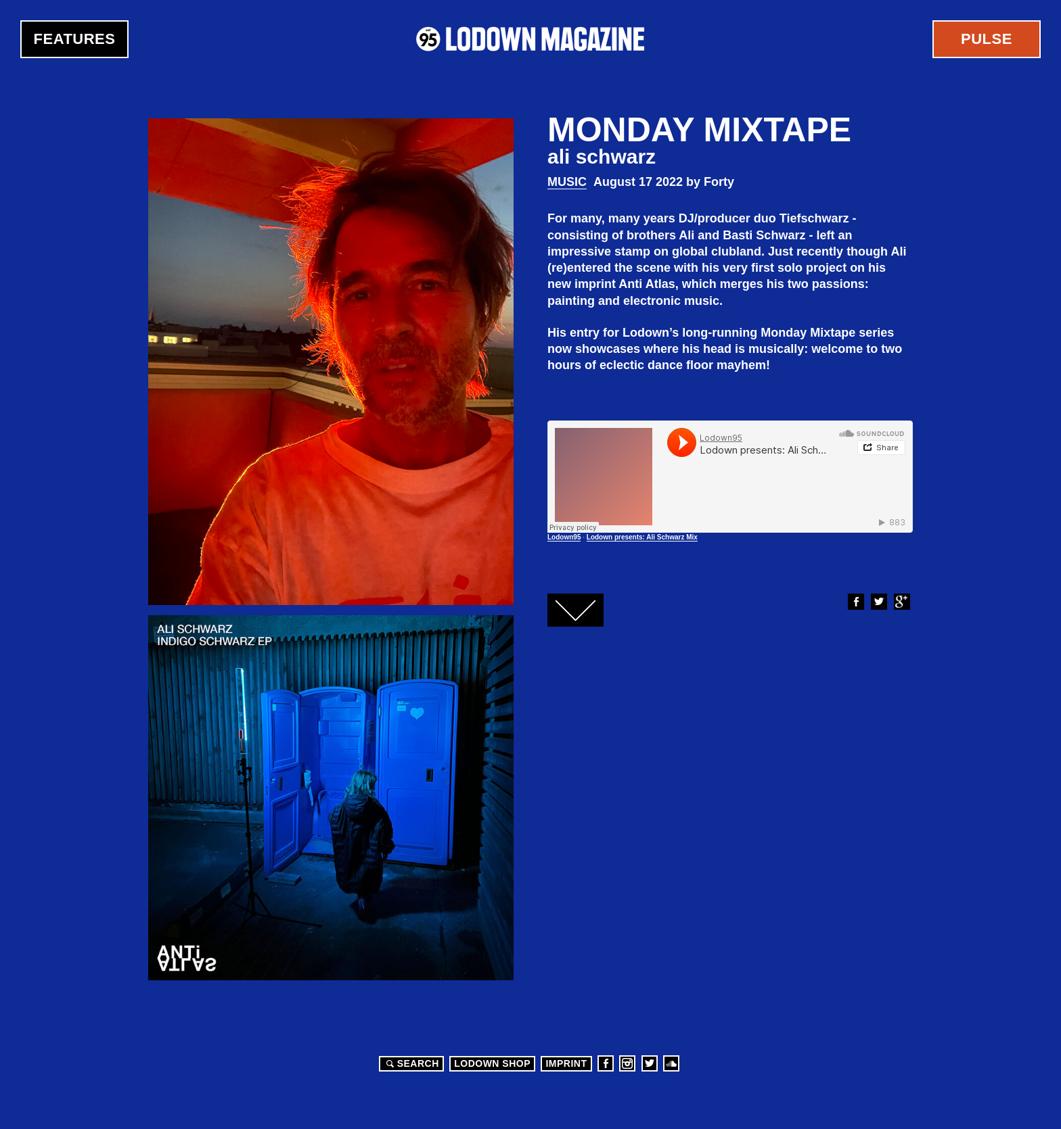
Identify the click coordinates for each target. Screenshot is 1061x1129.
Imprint (566, 1063)
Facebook (855, 601)
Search (410, 1063)
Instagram (627, 1063)
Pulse (986, 38)
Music (567, 182)
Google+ (901, 601)
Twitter (878, 601)
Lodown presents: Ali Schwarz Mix (642, 537)
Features (75, 38)
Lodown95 (564, 537)
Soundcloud (671, 1063)
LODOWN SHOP (492, 1063)
